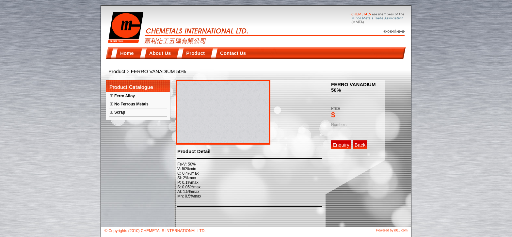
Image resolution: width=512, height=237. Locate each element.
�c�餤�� (394, 31)
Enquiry (341, 145)
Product (116, 71)
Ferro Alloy (124, 96)
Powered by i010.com (392, 230)
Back (360, 145)
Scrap (119, 112)
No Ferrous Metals (131, 104)
